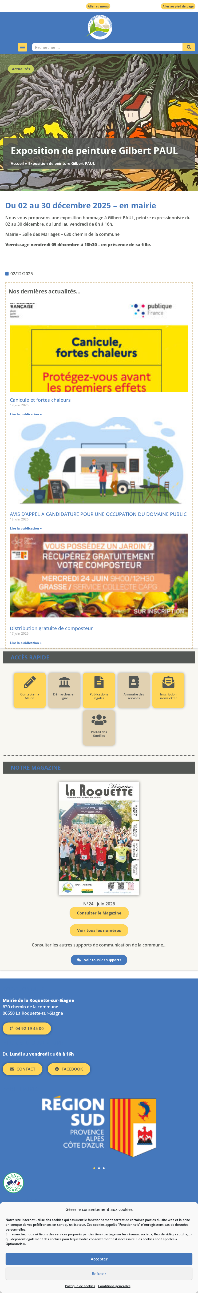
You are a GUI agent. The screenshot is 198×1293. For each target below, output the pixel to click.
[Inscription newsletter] (169, 682)
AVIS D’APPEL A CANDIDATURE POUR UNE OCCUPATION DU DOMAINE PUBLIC (98, 514)
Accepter (99, 1259)
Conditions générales (114, 1286)
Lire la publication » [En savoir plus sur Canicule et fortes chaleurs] (26, 414)
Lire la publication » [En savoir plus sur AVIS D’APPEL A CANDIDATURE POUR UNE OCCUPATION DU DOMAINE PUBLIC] (26, 528)
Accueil (17, 163)
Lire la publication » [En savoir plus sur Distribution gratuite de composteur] (26, 642)
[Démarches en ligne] (64, 682)
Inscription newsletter (168, 696)
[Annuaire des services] (134, 682)
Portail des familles (99, 734)
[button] (22, 47)
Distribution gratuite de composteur (51, 628)
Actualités (21, 68)
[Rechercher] (189, 47)
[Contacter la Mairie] (30, 682)
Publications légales (99, 696)
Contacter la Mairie (29, 696)
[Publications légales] (99, 682)
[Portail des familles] (99, 720)
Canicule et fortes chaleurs (40, 400)
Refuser (99, 1273)
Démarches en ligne (64, 696)
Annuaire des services (134, 696)
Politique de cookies (80, 1286)
